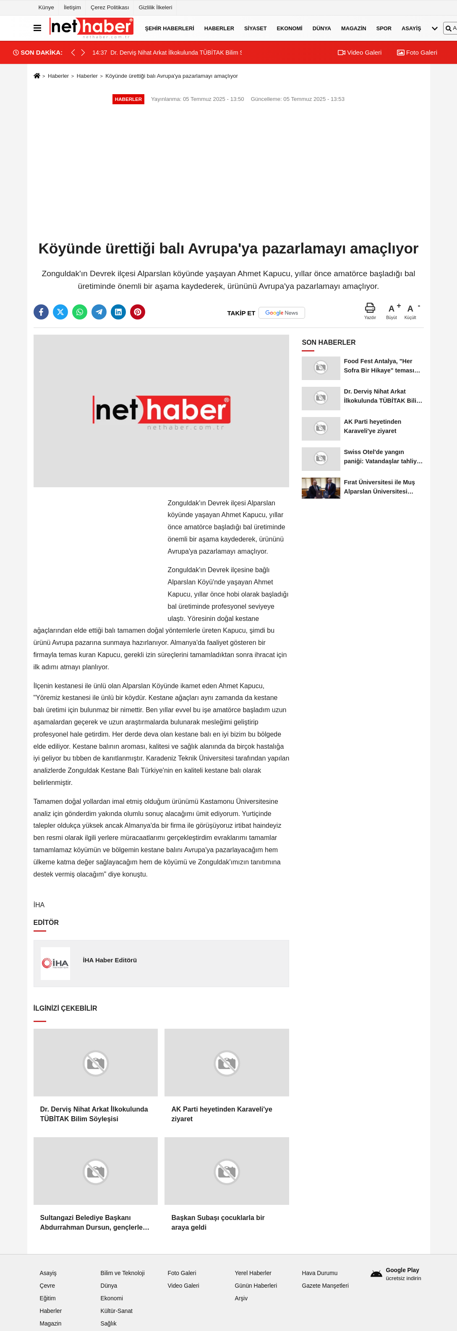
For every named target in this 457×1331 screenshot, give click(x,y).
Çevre (47, 1286)
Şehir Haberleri (169, 28)
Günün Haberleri (256, 1286)
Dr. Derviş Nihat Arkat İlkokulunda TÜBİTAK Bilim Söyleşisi (94, 1114)
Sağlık (108, 1323)
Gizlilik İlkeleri (155, 7)
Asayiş (411, 28)
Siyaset (255, 28)
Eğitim (48, 1298)
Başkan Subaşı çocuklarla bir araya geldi (217, 1222)
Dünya (322, 28)
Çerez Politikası (110, 7)
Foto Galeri (417, 52)
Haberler (219, 28)
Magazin (353, 28)
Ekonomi (290, 28)
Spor (384, 28)
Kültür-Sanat (116, 1311)
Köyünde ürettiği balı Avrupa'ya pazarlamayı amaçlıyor (171, 76)
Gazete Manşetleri (325, 1286)
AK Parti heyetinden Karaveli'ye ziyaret (221, 1114)
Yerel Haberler (253, 1273)
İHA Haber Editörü (110, 960)
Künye (46, 7)
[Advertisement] (229, 173)
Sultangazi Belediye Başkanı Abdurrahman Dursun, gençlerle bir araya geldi (91, 1223)
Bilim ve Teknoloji (122, 1273)
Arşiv (241, 1298)
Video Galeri (359, 52)
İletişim (72, 7)
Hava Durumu (319, 1273)
